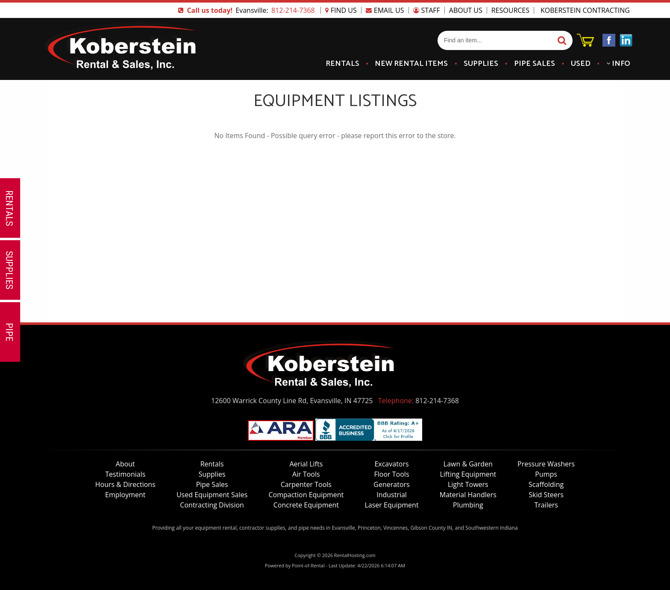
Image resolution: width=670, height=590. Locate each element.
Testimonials (125, 474)
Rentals (342, 64)
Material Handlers (468, 494)
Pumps (546, 474)
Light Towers (468, 484)
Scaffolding (546, 484)
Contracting (212, 505)
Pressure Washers (546, 464)
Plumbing (468, 505)
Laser (391, 505)
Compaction (306, 494)
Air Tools (306, 474)
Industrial (391, 494)
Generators (391, 484)
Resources (510, 10)
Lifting (468, 474)
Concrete (306, 505)
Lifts (306, 464)
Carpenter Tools (306, 484)
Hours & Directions (125, 484)
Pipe (534, 64)
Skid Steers (546, 494)
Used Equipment (211, 494)
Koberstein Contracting (585, 10)
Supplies (481, 64)
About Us (465, 10)
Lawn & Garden (468, 464)
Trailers (546, 505)
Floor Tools (391, 474)
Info (618, 64)
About (125, 464)
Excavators (391, 464)
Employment (125, 494)
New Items (411, 64)
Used (581, 64)
